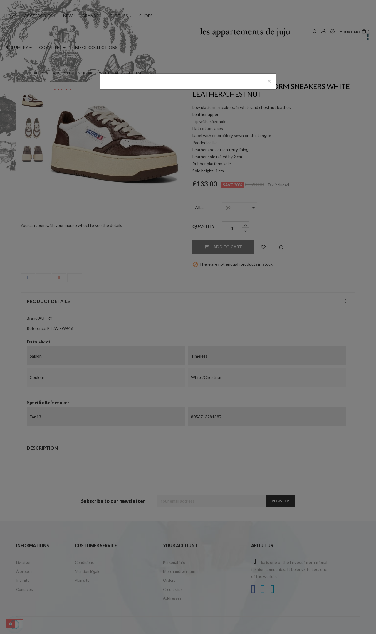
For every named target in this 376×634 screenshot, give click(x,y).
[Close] (269, 81)
